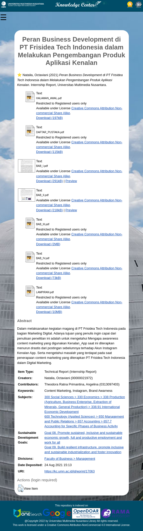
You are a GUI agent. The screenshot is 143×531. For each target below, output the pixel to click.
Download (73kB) (48, 278)
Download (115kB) (49, 152)
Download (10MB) (49, 312)
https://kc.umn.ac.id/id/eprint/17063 (70, 471)
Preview (71, 181)
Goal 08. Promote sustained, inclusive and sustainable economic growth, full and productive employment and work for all (83, 437)
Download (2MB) (48, 244)
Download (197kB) (49, 118)
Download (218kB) (49, 210)
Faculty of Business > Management (70, 459)
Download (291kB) (49, 181)
